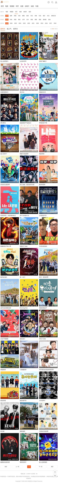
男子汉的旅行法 (24, 215)
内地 (11, 19)
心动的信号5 (42, 215)
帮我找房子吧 (43, 123)
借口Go (22, 92)
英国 (40, 19)
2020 (37, 23)
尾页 (52, 466)
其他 (49, 19)
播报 (23, 15)
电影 (6, 6)
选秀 (11, 15)
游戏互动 (53, 15)
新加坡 (44, 19)
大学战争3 (42, 400)
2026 (11, 23)
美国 (32, 19)
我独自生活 (42, 92)
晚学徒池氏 (3, 277)
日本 (27, 19)
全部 (7, 15)
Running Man (24, 308)
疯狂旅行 (22, 339)
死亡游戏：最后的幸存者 (27, 184)
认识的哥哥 (23, 61)
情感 (15, 15)
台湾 (23, 19)
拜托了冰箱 (42, 339)
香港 (19, 19)
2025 (15, 23)
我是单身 (41, 154)
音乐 (32, 15)
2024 (20, 23)
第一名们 (22, 277)
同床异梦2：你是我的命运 (8, 215)
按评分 (15, 29)
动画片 (27, 6)
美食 (36, 15)
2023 (24, 23)
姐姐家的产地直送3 (25, 123)
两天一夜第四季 (43, 277)
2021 (33, 23)
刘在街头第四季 (5, 184)
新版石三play (24, 246)
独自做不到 (23, 400)
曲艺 (44, 15)
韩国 (15, 19)
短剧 (32, 6)
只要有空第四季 (43, 431)
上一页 (17, 466)
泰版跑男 (3, 369)
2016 (55, 23)
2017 (50, 23)
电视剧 (12, 6)
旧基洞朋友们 (4, 92)
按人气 (9, 29)
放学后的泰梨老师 (5, 308)
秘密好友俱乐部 (5, 462)
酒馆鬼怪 (22, 431)
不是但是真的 (43, 246)
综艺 (17, 6)
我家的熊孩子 (43, 308)
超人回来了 (3, 154)
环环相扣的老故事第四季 (46, 369)
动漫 (21, 6)
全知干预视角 (4, 339)
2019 (42, 23)
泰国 (36, 19)
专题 (36, 6)
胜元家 (2, 431)
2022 (28, 23)
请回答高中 (23, 462)
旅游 (27, 15)
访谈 (19, 15)
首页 (2, 6)
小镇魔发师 (23, 369)
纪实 (40, 15)
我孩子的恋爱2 (24, 154)
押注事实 (3, 123)
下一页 (40, 466)
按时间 (2, 29)
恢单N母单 (42, 184)
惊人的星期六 (4, 61)
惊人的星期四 (43, 462)
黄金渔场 (3, 400)
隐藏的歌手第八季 (5, 246)
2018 (46, 23)
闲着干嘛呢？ (43, 61)
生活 (48, 15)
